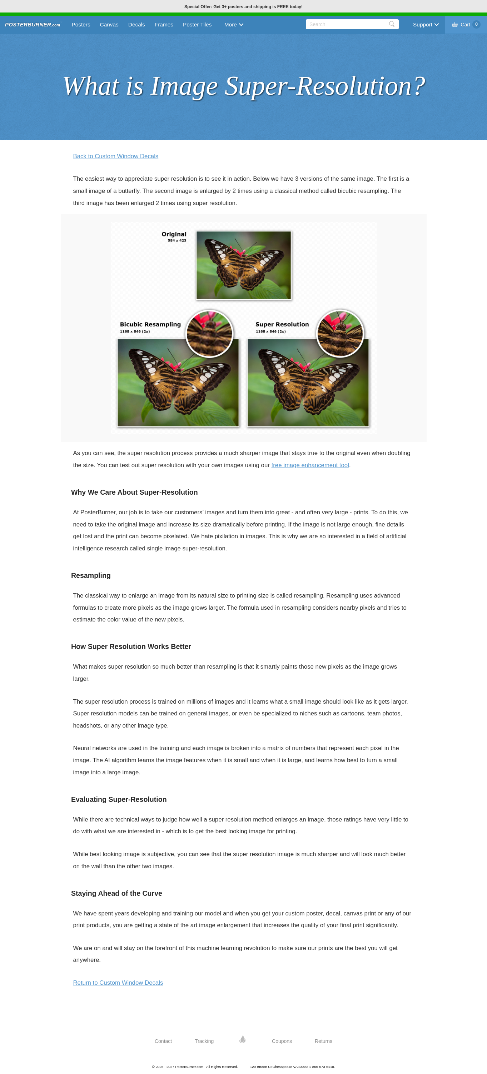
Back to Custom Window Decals (116, 156)
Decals (136, 24)
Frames (164, 24)
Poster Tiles (197, 24)
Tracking (204, 1041)
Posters (80, 24)
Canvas (109, 24)
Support (422, 24)
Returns (323, 1041)
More (230, 24)
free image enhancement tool (310, 465)
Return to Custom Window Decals (118, 982)
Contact (163, 1041)
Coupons (282, 1041)
